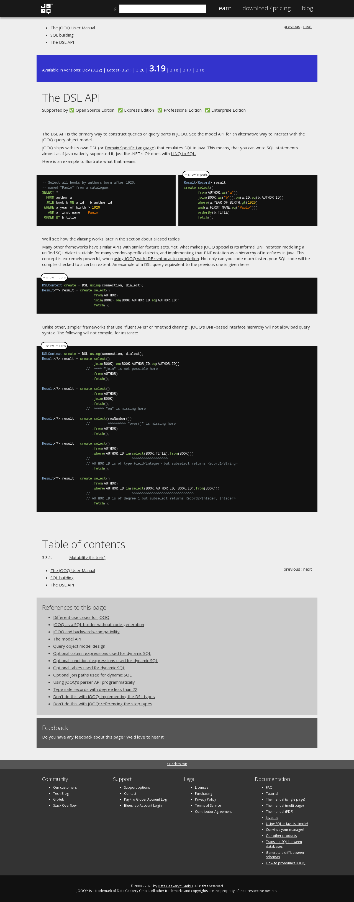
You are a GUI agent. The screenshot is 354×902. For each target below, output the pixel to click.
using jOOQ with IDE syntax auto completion (156, 258)
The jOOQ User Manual (72, 27)
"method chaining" (171, 327)
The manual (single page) (285, 799)
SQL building (62, 35)
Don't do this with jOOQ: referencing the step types (102, 703)
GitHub (58, 799)
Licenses (201, 787)
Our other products (281, 835)
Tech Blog (61, 793)
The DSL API (62, 42)
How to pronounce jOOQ (286, 863)
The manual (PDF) (279, 811)
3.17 (187, 70)
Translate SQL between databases (284, 844)
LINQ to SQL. (183, 153)
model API (215, 134)
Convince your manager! (285, 829)
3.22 (97, 70)
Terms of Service (208, 805)
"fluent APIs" (136, 327)
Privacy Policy (205, 799)
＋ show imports (195, 174)
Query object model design (79, 646)
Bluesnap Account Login (143, 805)
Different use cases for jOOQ (81, 617)
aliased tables (166, 239)
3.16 (200, 70)
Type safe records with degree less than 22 (95, 689)
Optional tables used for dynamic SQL (89, 667)
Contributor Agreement (213, 811)
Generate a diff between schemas (285, 855)
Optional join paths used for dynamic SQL (92, 675)
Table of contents (83, 544)
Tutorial (272, 793)
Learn (224, 8)
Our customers (65, 787)
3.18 (174, 70)
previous (292, 26)
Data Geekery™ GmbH (175, 886)
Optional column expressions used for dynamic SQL (102, 653)
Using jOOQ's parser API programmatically (94, 682)
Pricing (267, 8)
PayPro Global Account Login (147, 799)
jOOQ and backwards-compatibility (86, 631)
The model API (67, 639)
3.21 (126, 70)
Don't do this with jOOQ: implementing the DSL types (104, 696)
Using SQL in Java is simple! (287, 823)
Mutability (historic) (87, 557)
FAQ (269, 787)
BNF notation (268, 247)
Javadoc (272, 817)
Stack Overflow (64, 805)
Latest (113, 70)
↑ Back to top (177, 764)
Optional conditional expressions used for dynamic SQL (105, 660)
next (307, 26)
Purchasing (203, 793)
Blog (307, 8)
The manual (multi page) (285, 805)
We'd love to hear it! (145, 737)
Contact (130, 793)
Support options (137, 787)
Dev (86, 70)
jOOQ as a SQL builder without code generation (98, 624)
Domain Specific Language (129, 147)
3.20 (140, 70)
